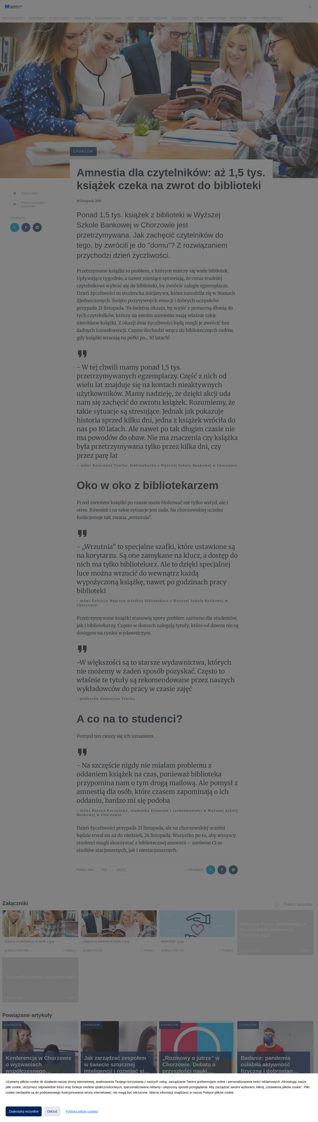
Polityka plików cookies (82, 1111)
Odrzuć (52, 1111)
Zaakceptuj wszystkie (24, 1111)
